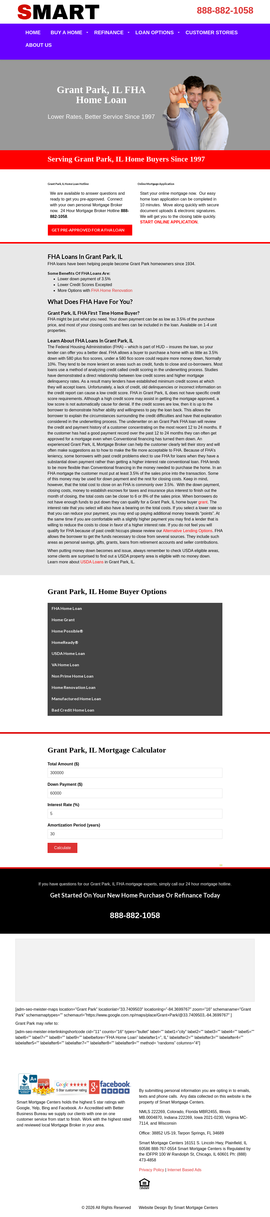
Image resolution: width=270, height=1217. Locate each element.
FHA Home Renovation (111, 290)
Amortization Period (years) (74, 825)
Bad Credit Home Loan (73, 710)
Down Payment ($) (65, 784)
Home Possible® (67, 631)
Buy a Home (66, 32)
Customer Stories (212, 32)
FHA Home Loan (67, 608)
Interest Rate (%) (63, 805)
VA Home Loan (65, 664)
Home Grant (63, 619)
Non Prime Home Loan (72, 676)
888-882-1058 (225, 10)
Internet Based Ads (184, 1170)
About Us (38, 45)
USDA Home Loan (68, 653)
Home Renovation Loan (73, 687)
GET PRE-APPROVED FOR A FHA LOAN (88, 229)
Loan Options (155, 32)
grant (203, 502)
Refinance (109, 32)
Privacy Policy (151, 1170)
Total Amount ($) (63, 764)
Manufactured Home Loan (76, 698)
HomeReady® (65, 642)
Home (33, 32)
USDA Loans (92, 562)
